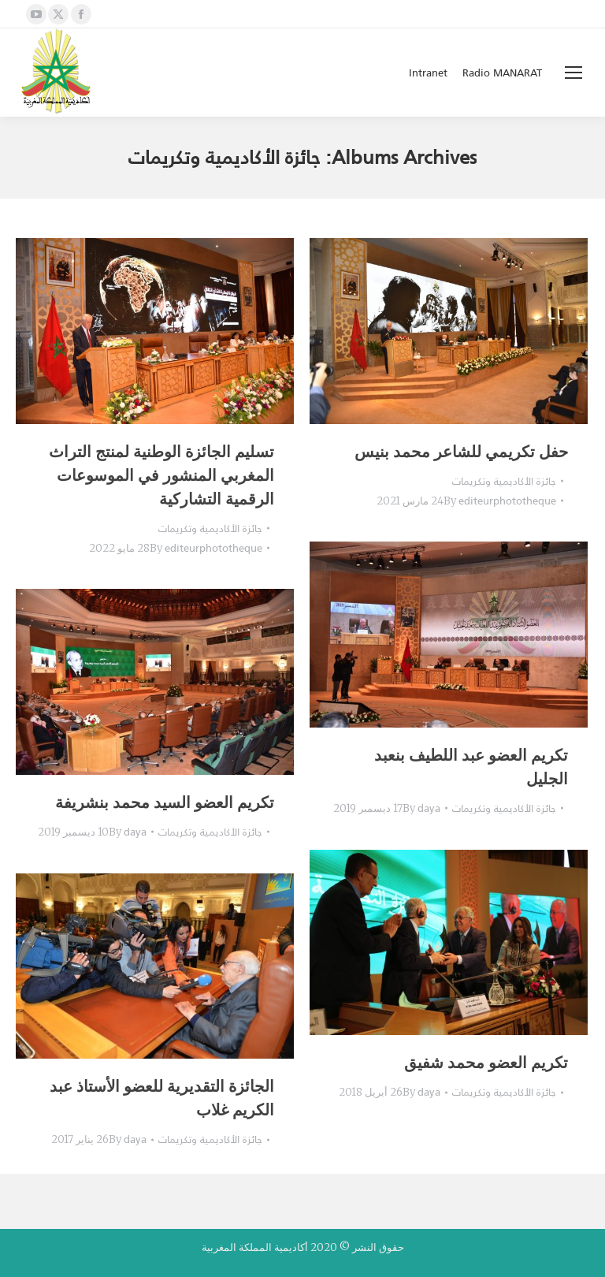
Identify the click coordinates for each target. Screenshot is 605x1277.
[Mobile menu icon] (573, 72)
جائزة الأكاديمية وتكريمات (210, 528)
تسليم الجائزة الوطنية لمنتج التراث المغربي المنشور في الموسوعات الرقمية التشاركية (161, 474)
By (206, 548)
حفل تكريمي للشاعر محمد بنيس (461, 451)
